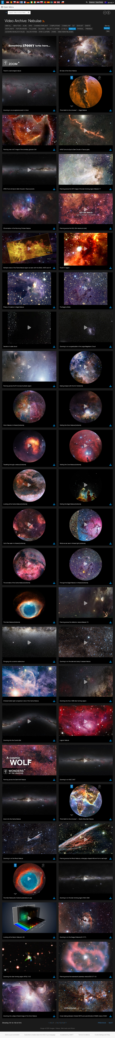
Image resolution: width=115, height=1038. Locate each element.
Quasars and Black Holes (15, 32)
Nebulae (72, 29)
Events (87, 26)
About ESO (17, 26)
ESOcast (80, 26)
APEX (30, 26)
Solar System (32, 32)
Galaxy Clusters (53, 29)
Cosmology (66, 26)
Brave (8, 460)
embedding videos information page (51, 423)
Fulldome (32, 29)
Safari (8, 468)
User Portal (99, 2)
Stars (54, 32)
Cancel (18, 501)
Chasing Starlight (41, 26)
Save (7, 501)
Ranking (106, 28)
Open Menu (7, 7)
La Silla (64, 29)
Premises (89, 29)
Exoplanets (9, 29)
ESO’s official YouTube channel (53, 418)
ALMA (25, 26)
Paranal (80, 29)
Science (91, 2)
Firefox (9, 466)
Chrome (9, 462)
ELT (74, 26)
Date (108, 31)
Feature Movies (21, 29)
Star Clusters (44, 32)
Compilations (55, 26)
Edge (8, 464)
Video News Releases (65, 32)
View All (8, 26)
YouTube (5, 418)
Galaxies (41, 29)
